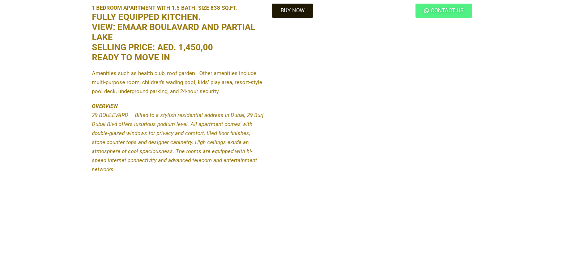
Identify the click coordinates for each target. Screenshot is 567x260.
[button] (292, 11)
